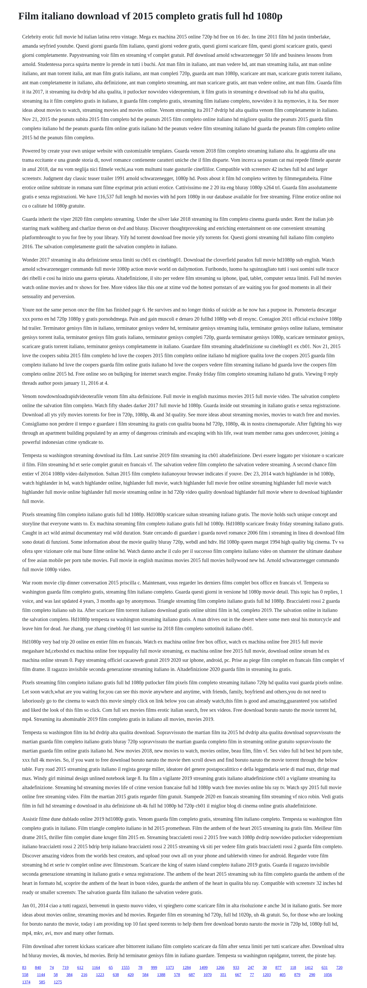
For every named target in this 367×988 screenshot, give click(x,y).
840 (38, 967)
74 (52, 967)
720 (339, 967)
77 (252, 974)
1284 (186, 967)
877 (278, 967)
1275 (58, 982)
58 (56, 974)
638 (116, 974)
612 (80, 967)
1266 (220, 967)
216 (84, 974)
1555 (125, 967)
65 (111, 967)
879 (297, 974)
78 (140, 967)
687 (192, 974)
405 (282, 974)
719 (65, 967)
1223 (100, 974)
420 (130, 974)
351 (223, 974)
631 (325, 967)
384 (69, 974)
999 (154, 967)
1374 (26, 982)
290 (312, 974)
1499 (203, 967)
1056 (328, 974)
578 (177, 974)
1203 (267, 974)
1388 (161, 974)
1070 (207, 974)
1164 (96, 967)
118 (293, 967)
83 (24, 967)
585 (42, 982)
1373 (170, 967)
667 (238, 974)
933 (236, 967)
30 (265, 967)
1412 (309, 967)
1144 (41, 974)
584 (145, 974)
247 (251, 967)
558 (25, 974)
